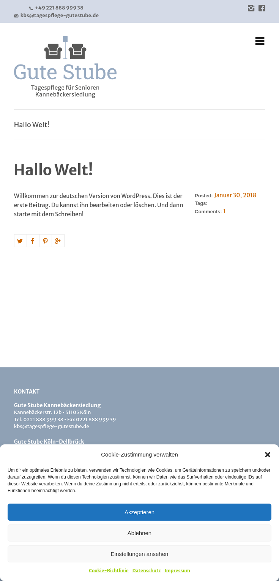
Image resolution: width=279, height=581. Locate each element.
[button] (267, 454)
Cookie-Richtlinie (109, 570)
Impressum (177, 570)
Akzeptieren (139, 512)
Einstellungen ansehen (140, 554)
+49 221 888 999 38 (56, 8)
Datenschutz (146, 570)
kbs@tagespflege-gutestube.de (56, 15)
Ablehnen (139, 533)
